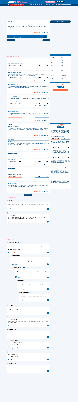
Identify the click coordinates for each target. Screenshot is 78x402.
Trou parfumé (11, 139)
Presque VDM (54, 4)
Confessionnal (47, 4)
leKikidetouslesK (12, 242)
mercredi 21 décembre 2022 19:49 (16, 342)
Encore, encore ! (28, 194)
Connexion (69, 1)
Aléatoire (27, 4)
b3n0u (13, 340)
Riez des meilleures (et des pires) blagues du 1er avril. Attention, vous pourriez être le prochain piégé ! (27, 37)
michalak (10, 329)
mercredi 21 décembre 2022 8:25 (13, 366)
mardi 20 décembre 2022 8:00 (12, 332)
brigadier (10, 363)
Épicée (31, 4)
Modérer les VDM (60, 1)
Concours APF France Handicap (17, 4)
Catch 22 (10, 21)
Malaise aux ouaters (12, 153)
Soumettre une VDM (50, 1)
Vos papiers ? (11, 110)
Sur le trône (10, 124)
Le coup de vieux (11, 168)
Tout (9, 4)
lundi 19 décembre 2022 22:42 (12, 319)
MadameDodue (18, 267)
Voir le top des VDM (60, 90)
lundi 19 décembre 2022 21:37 (12, 215)
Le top (42, 4)
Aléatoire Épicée (36, 4)
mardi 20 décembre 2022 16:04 (12, 354)
